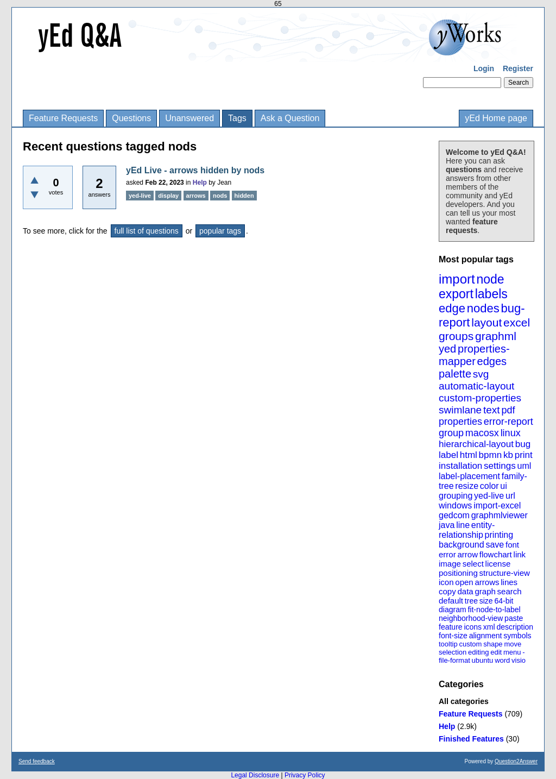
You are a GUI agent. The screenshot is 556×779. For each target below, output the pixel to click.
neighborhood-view (471, 618)
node (490, 279)
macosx (482, 433)
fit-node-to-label (493, 609)
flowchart (495, 554)
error (447, 554)
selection (452, 652)
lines (509, 582)
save (494, 544)
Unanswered (189, 118)
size (486, 600)
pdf (508, 410)
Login (483, 68)
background (461, 544)
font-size (453, 635)
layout (486, 322)
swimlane (460, 410)
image (450, 563)
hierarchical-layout (476, 444)
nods (220, 195)
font (512, 544)
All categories (464, 701)
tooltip (448, 644)
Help (447, 726)
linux (511, 433)
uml (524, 465)
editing (478, 652)
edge (452, 308)
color (489, 486)
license (498, 563)
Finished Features (471, 738)
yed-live (489, 495)
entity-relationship (467, 529)
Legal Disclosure (255, 775)
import (457, 279)
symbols (517, 635)
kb (508, 455)
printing (499, 534)
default (451, 600)
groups (456, 336)
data (465, 591)
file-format (454, 660)
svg (481, 374)
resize (466, 486)
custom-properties (480, 398)
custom (470, 644)
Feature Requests (63, 118)
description (514, 627)
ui (503, 486)
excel (516, 322)
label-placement (469, 476)
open (464, 582)
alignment (485, 635)
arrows (487, 582)
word (502, 660)
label (448, 455)
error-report (508, 421)
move (512, 644)
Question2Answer (516, 761)
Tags (237, 118)
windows (455, 505)
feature (451, 627)
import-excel (497, 505)
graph (485, 591)
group (451, 433)
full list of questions (147, 231)
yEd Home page (496, 118)
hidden (244, 195)
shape (492, 644)
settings (500, 466)
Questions (131, 118)
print (524, 455)
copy (447, 591)
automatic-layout (476, 386)
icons (473, 627)
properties (460, 421)
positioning (458, 572)
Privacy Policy (305, 775)
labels (491, 294)
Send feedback (36, 761)
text (491, 410)
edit (496, 652)
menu (512, 652)
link (520, 554)
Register (518, 68)
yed (447, 349)
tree (471, 600)
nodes (483, 308)
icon (446, 582)
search (509, 591)
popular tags (220, 231)
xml (489, 627)
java (446, 525)
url (510, 495)
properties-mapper (474, 355)
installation (460, 466)
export (456, 294)
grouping (455, 495)
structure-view (504, 572)
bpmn (490, 455)
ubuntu (483, 660)
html (468, 455)
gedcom (454, 515)
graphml (495, 336)
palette (455, 374)
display (168, 195)
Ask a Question (290, 118)
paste (513, 618)
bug (522, 444)
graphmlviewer (499, 515)
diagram (452, 609)
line (463, 525)
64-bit (503, 600)
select (473, 563)
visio (518, 660)
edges (492, 361)
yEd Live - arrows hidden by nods (195, 170)
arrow (467, 554)
